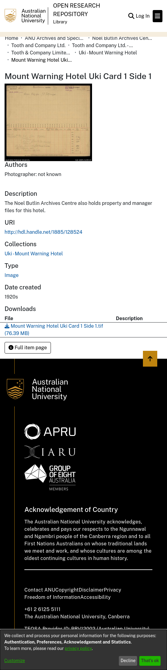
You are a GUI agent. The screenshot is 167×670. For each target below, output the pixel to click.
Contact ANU (39, 590)
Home (11, 38)
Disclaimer (91, 590)
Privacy (112, 590)
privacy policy (78, 648)
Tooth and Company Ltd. (38, 45)
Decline (128, 660)
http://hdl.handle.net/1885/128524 (43, 232)
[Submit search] (131, 16)
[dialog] (83, 650)
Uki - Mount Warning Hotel (108, 53)
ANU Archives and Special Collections (55, 38)
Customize (14, 660)
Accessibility (95, 597)
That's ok (150, 660)
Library (60, 21)
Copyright (67, 590)
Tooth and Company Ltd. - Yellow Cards (102, 45)
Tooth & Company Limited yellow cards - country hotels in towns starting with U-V (41, 53)
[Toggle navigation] (157, 16)
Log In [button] (143, 16)
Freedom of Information (52, 597)
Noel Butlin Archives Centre (122, 38)
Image (12, 275)
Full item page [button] (28, 348)
